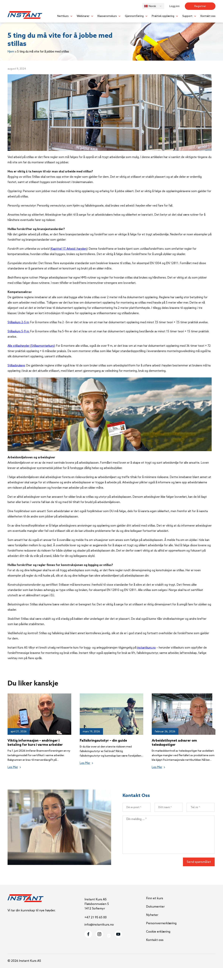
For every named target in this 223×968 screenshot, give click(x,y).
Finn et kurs (154, 898)
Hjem (11, 51)
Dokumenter (155, 907)
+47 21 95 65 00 (95, 917)
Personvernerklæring (161, 923)
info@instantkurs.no (99, 925)
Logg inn (174, 6)
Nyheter (152, 915)
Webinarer (83, 16)
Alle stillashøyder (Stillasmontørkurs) (31, 346)
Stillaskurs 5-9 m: (18, 331)
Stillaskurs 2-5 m (18, 322)
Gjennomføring (134, 16)
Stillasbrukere (16, 365)
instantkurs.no (146, 648)
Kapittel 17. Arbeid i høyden (69, 249)
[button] (153, 6)
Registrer (200, 6)
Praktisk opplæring (163, 16)
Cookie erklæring (158, 932)
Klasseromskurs (107, 16)
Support (187, 16)
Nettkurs (63, 16)
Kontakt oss (208, 16)
